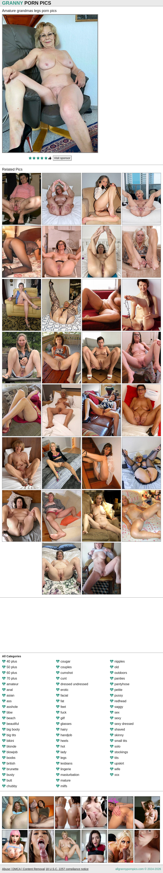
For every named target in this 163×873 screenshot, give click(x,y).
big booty (11, 729)
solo (115, 746)
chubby (9, 786)
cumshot (64, 672)
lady (61, 752)
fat (60, 701)
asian (8, 695)
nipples (117, 661)
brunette (10, 769)
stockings (119, 752)
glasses (64, 723)
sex (114, 712)
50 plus (9, 667)
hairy (62, 729)
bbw (7, 712)
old (114, 667)
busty (8, 774)
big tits (9, 735)
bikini (8, 740)
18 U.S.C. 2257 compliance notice (67, 869)
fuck (61, 712)
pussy (116, 695)
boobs (8, 757)
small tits (118, 740)
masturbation (67, 774)
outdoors (118, 672)
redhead (118, 701)
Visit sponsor (62, 158)
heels (62, 740)
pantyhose (119, 684)
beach (8, 718)
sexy (115, 718)
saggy (116, 706)
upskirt (117, 763)
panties (117, 678)
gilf (60, 718)
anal (7, 689)
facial (62, 695)
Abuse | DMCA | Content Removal (23, 869)
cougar (63, 661)
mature (63, 780)
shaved (117, 729)
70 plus (9, 678)
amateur (10, 684)
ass (7, 701)
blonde (9, 746)
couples (64, 667)
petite (116, 689)
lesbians (64, 763)
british (8, 763)
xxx (114, 774)
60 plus (9, 672)
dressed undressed (72, 684)
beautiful (10, 723)
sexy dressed (122, 723)
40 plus (9, 661)
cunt (61, 678)
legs (61, 757)
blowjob (10, 752)
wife (115, 769)
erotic (62, 689)
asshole (10, 706)
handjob (64, 735)
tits (114, 757)
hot (60, 746)
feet (61, 706)
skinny (117, 735)
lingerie (63, 769)
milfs (61, 786)
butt (7, 780)
